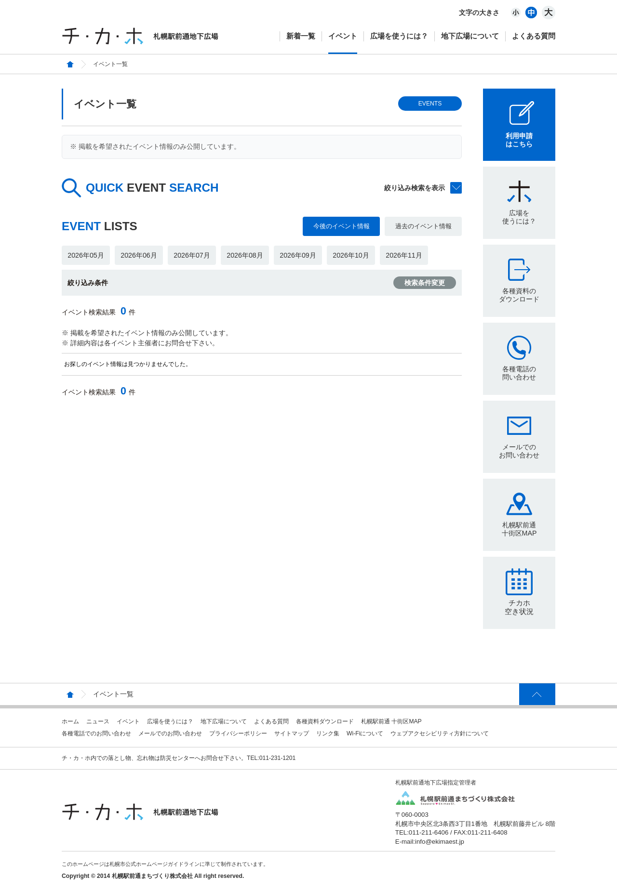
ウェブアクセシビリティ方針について (439, 733)
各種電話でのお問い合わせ (96, 733)
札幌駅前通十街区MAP (519, 529)
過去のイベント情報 (423, 226)
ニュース (97, 721)
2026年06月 (139, 255)
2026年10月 (351, 255)
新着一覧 (300, 36)
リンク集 (327, 733)
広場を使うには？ (399, 36)
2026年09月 (298, 255)
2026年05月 (85, 255)
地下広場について (470, 36)
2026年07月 (192, 255)
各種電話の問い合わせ (519, 373)
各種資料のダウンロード (519, 295)
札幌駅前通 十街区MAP (391, 721)
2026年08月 (245, 255)
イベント (342, 36)
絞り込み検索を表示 (414, 188)
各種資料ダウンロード (325, 721)
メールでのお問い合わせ (519, 451)
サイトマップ (291, 733)
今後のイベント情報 (341, 226)
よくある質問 (533, 36)
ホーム (70, 721)
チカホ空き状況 (519, 607)
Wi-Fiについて (365, 733)
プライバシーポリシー (238, 733)
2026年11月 (404, 255)
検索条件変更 (424, 283)
